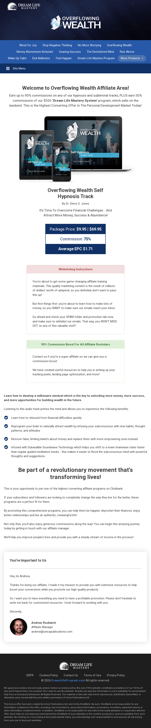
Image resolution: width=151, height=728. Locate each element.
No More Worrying (89, 45)
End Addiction (41, 58)
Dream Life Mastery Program (96, 58)
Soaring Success (70, 52)
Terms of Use (92, 675)
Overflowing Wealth (119, 45)
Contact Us (71, 675)
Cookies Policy (48, 675)
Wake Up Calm (17, 58)
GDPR (30, 675)
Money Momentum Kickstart (35, 52)
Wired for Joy (28, 45)
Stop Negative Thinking (57, 45)
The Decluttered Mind (100, 52)
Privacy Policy (116, 675)
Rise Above (127, 52)
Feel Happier (64, 58)
